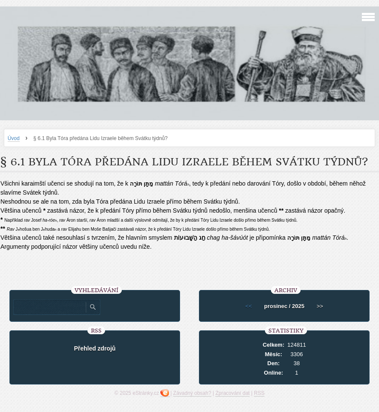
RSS (259, 393)
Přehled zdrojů (94, 348)
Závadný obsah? (192, 393)
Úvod (14, 138)
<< (248, 306)
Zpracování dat (232, 393)
